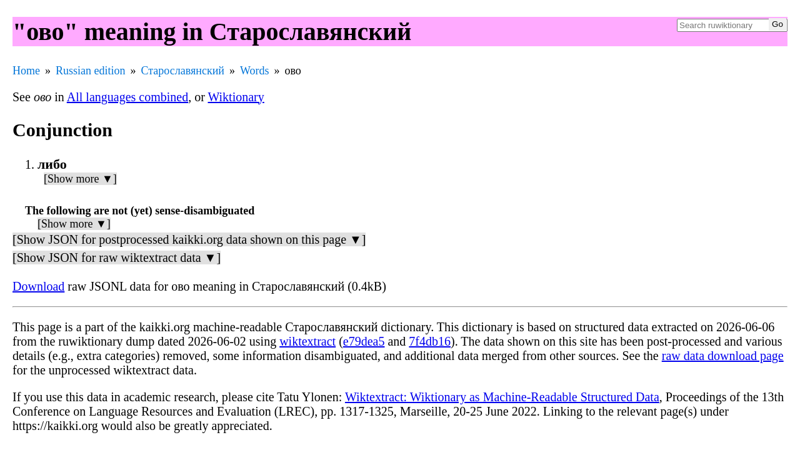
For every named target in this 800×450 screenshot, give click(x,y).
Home (26, 70)
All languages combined (127, 97)
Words (254, 70)
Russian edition (91, 70)
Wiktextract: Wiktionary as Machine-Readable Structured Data (502, 397)
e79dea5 (364, 341)
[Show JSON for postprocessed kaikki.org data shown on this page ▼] (189, 239)
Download (38, 286)
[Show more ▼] (80, 178)
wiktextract (307, 341)
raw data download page (723, 355)
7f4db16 (430, 341)
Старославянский (182, 70)
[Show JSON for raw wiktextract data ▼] (116, 257)
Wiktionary (236, 97)
